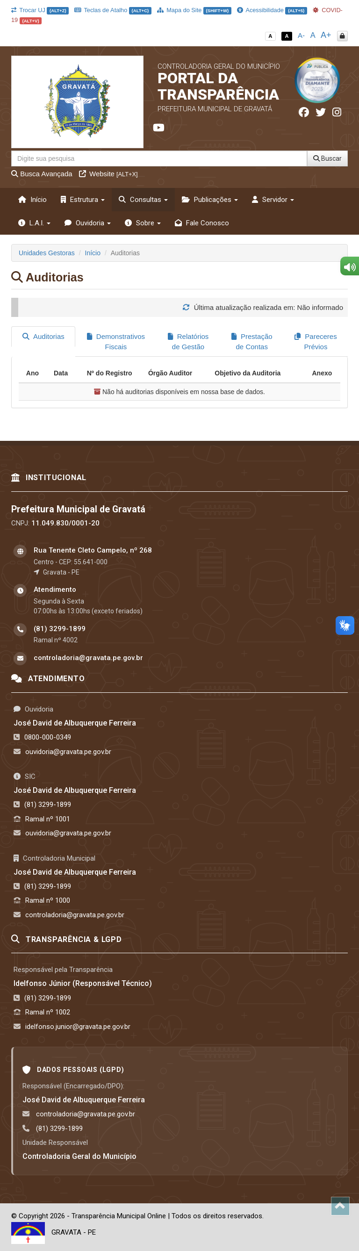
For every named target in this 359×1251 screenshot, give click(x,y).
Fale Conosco (202, 223)
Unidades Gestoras (47, 253)
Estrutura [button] (83, 199)
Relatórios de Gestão (188, 341)
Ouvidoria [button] (88, 223)
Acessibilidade (272, 10)
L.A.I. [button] (34, 223)
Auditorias (43, 336)
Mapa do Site (194, 10)
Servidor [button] (273, 199)
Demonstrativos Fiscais (116, 341)
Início (32, 199)
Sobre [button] (143, 223)
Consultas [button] (143, 199)
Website (108, 174)
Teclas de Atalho (112, 10)
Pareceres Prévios (315, 341)
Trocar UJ (40, 10)
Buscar (327, 158)
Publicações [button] (210, 199)
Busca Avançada (41, 174)
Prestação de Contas (252, 341)
